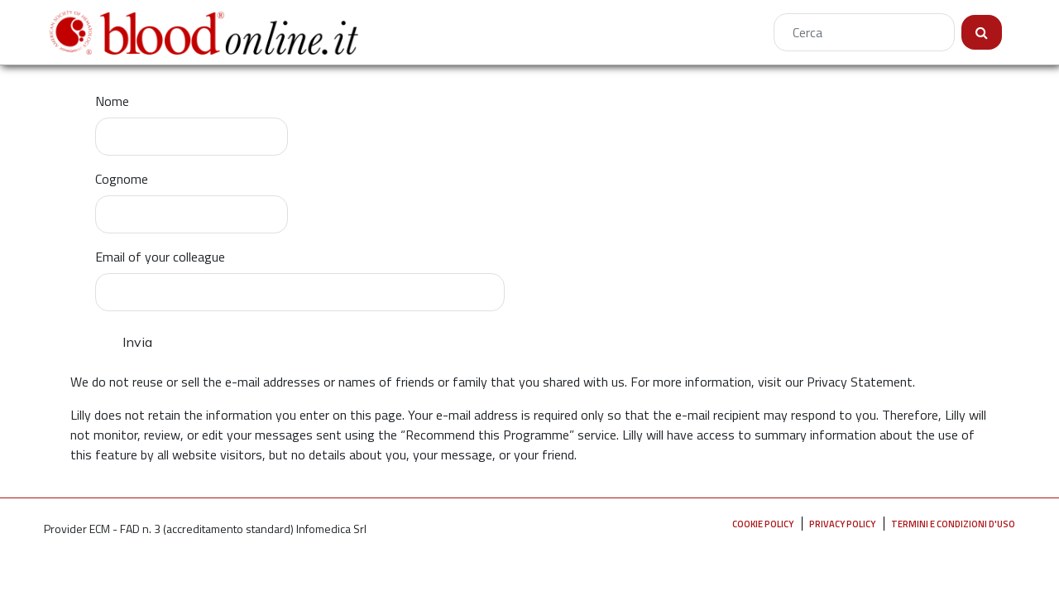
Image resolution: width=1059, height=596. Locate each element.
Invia (137, 342)
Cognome (121, 179)
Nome (112, 101)
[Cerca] (864, 32)
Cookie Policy (762, 524)
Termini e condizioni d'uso (953, 524)
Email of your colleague (160, 257)
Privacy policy (842, 524)
